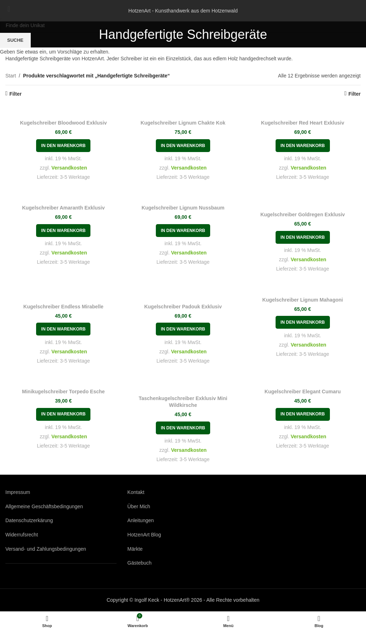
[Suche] (183, 25)
